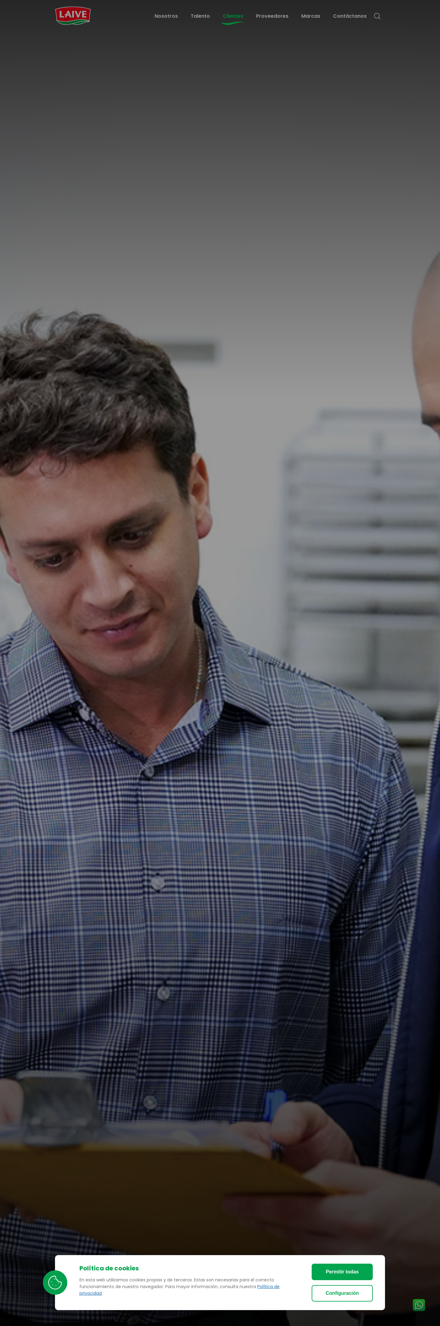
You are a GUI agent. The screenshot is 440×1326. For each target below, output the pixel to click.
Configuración (342, 1293)
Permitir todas (342, 1271)
